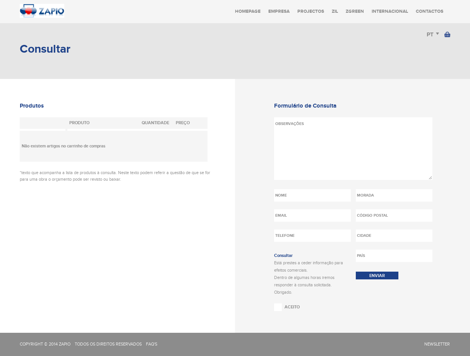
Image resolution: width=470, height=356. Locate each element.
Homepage (248, 11)
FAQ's (151, 344)
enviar (377, 275)
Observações (353, 148)
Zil (335, 11)
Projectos (310, 11)
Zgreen (355, 11)
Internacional (390, 11)
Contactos (429, 11)
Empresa (279, 11)
